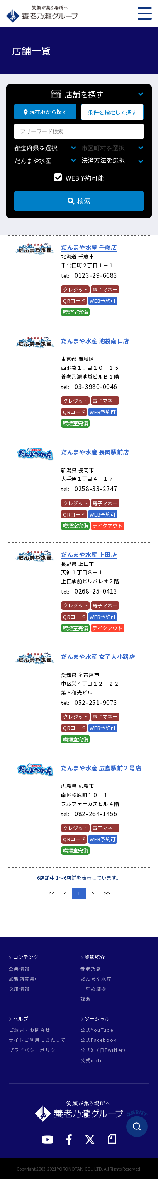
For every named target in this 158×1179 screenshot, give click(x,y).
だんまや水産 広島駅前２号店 (101, 767)
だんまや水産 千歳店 (89, 247)
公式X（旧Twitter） (104, 1050)
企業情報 (19, 968)
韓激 (85, 998)
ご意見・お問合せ (30, 1030)
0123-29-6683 (96, 275)
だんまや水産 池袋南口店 (95, 340)
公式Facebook (98, 1040)
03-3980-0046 (96, 386)
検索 (79, 201)
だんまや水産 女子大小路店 (98, 656)
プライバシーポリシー (35, 1050)
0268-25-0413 (96, 591)
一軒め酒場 (93, 988)
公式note (91, 1060)
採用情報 (19, 988)
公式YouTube (96, 1030)
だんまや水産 (96, 978)
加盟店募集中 (24, 978)
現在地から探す (46, 112)
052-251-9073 (96, 702)
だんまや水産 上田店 (89, 554)
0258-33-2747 (96, 488)
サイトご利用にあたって (37, 1040)
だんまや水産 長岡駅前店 (95, 452)
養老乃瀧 (90, 968)
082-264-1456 (96, 813)
